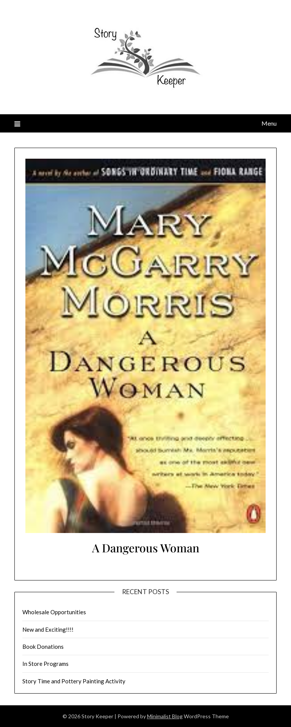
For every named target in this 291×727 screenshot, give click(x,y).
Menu (269, 123)
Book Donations (43, 646)
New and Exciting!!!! (48, 629)
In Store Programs (45, 663)
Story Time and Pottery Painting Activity (73, 681)
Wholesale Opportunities (54, 612)
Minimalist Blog (165, 716)
